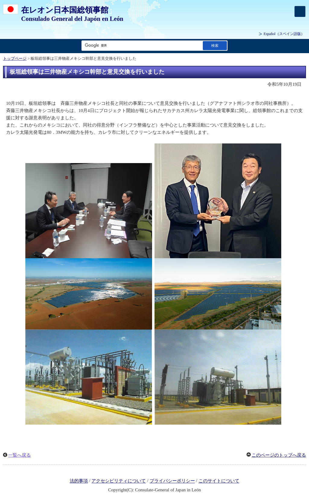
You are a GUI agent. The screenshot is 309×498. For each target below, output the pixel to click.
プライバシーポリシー (172, 481)
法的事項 (79, 481)
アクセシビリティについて (118, 481)
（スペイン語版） (283, 34)
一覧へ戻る (19, 455)
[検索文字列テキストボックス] (141, 45)
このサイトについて (219, 481)
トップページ (15, 58)
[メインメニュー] (300, 11)
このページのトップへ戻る (279, 455)
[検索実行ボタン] (215, 45)
